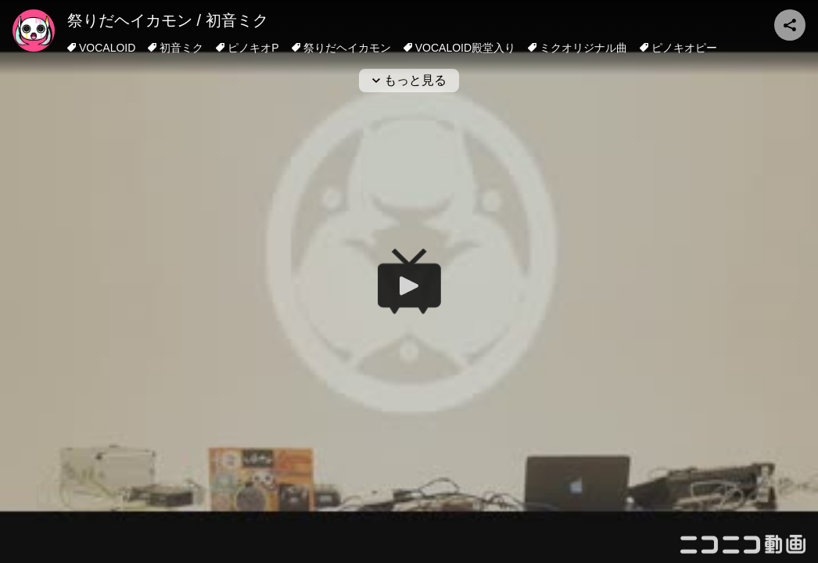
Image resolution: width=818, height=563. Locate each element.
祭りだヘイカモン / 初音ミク (167, 20)
